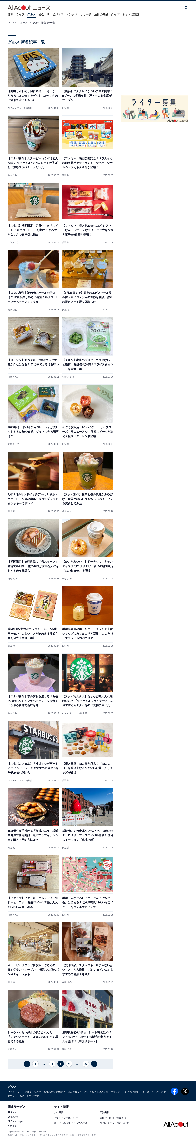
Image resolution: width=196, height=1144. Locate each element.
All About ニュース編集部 (20, 108)
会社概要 (58, 1112)
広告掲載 (104, 1112)
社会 (41, 14)
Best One (13, 1117)
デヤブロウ (13, 242)
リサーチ (85, 14)
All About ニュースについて (114, 1123)
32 (85, 1063)
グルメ (31, 14)
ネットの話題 (130, 14)
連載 (10, 14)
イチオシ (12, 1125)
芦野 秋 (65, 175)
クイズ (115, 14)
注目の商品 (101, 14)
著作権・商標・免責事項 (113, 1118)
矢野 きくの (68, 377)
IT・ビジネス (55, 14)
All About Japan (16, 1121)
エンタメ (71, 14)
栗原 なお (12, 175)
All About (12, 1112)
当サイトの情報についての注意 (70, 1123)
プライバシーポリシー (66, 1118)
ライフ (20, 14)
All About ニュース (17, 22)
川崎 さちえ (13, 377)
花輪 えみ (12, 579)
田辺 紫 (65, 108)
